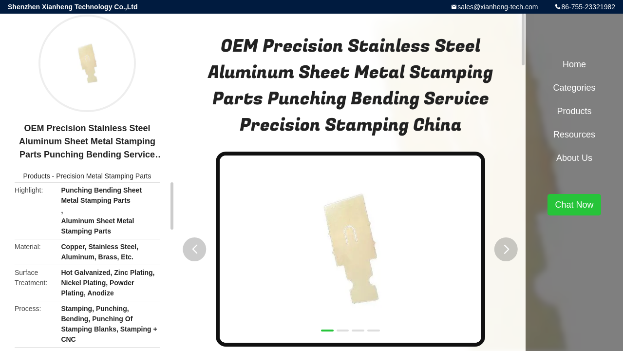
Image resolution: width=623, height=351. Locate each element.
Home (574, 64)
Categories (574, 88)
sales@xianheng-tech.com (497, 7)
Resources (574, 134)
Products (36, 176)
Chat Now (574, 205)
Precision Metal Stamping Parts (103, 176)
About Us (574, 158)
